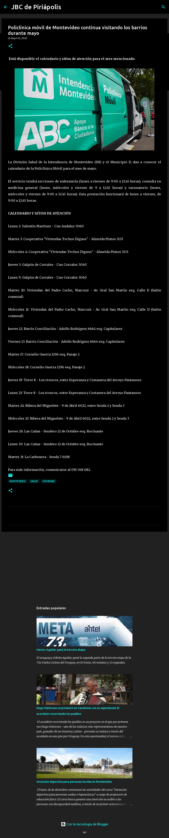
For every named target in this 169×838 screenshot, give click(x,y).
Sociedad (49, 481)
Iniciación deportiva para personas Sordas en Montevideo (74, 781)
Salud (34, 481)
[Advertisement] (84, 566)
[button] (10, 46)
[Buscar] (163, 7)
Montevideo (18, 481)
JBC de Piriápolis (36, 6)
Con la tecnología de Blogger (84, 824)
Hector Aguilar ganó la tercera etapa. (61, 649)
